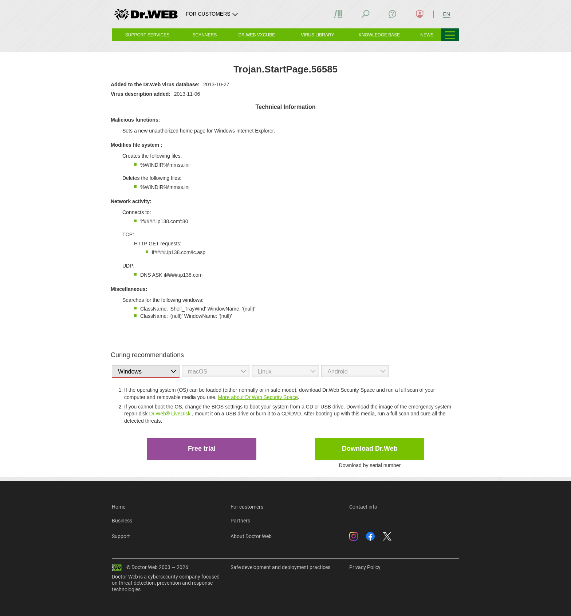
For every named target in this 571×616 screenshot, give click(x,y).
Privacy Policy (365, 567)
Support (121, 536)
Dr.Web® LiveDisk (169, 413)
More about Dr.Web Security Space (258, 397)
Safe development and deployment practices (280, 567)
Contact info (363, 506)
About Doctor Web (251, 536)
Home (118, 506)
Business (122, 520)
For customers (247, 506)
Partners (240, 520)
